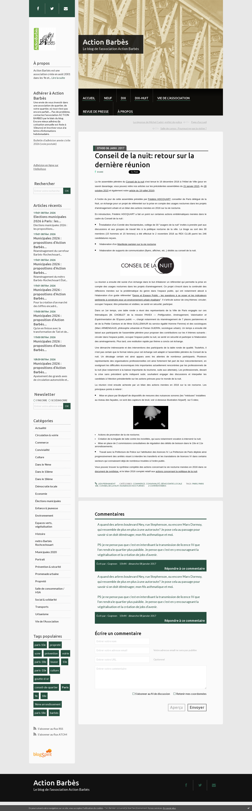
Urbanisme (41, 614)
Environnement (44, 515)
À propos (125, 111)
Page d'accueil (199, 122)
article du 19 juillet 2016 (141, 190)
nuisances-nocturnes (132, 485)
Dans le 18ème (44, 479)
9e (36, 695)
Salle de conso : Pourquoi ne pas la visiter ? (183, 128)
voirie (65, 653)
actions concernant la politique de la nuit (176, 471)
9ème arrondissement (48, 704)
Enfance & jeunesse (46, 508)
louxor (54, 661)
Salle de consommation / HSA (49, 590)
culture (54, 670)
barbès (54, 712)
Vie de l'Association (47, 621)
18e (44, 695)
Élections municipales (48, 501)
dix (123, 98)
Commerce (41, 442)
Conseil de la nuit (135, 181)
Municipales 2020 (46, 552)
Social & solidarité (46, 599)
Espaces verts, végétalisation (43, 524)
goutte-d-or (42, 678)
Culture (39, 457)
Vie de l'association (173, 98)
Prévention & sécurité (48, 566)
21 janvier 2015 (191, 186)
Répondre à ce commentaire (184, 568)
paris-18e (40, 661)
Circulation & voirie (46, 435)
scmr (38, 653)
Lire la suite (58, 77)
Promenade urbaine (47, 573)
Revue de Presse (96, 111)
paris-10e (40, 670)
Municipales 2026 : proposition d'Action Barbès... (48, 320)
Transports (41, 606)
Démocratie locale (46, 486)
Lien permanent (105, 483)
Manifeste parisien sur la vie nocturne (136, 244)
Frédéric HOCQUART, (159, 199)
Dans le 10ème (44, 471)
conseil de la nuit (109, 485)
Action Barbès (105, 42)
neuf (108, 98)
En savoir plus (169, 808)
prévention (51, 653)
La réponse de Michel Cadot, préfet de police (157, 122)
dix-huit (141, 98)
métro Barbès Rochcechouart (44, 542)
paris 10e (40, 644)
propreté (55, 644)
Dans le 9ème (43, 464)
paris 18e (40, 712)
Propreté (40, 581)
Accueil (89, 98)
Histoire (40, 533)
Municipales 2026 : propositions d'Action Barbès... (49, 242)
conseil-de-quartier (46, 687)
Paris (65, 687)
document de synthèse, (107, 471)
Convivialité (42, 449)
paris (195, 483)
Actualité (40, 428)
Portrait (40, 559)
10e (64, 661)
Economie (41, 493)
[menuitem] (89, 95)
